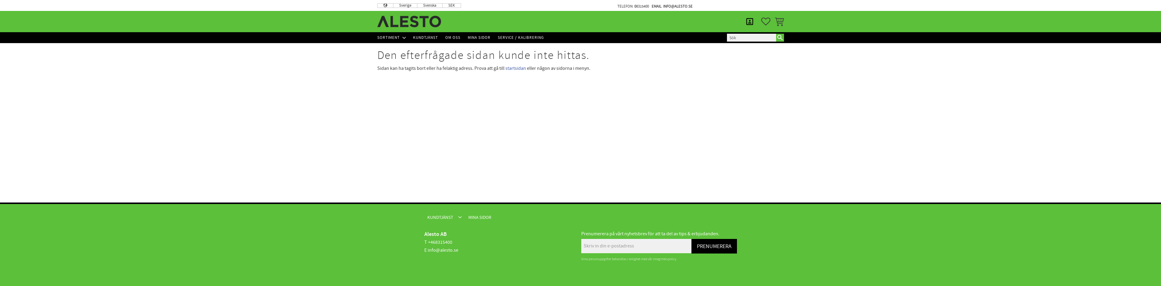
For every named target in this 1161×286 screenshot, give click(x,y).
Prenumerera (714, 246)
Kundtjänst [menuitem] (731, 5)
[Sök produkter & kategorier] (751, 38)
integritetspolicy (664, 259)
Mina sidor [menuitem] (769, 5)
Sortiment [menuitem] (388, 37)
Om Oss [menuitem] (452, 37)
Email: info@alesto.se (672, 6)
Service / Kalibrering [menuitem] (521, 37)
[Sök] (780, 38)
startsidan (515, 68)
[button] (765, 21)
